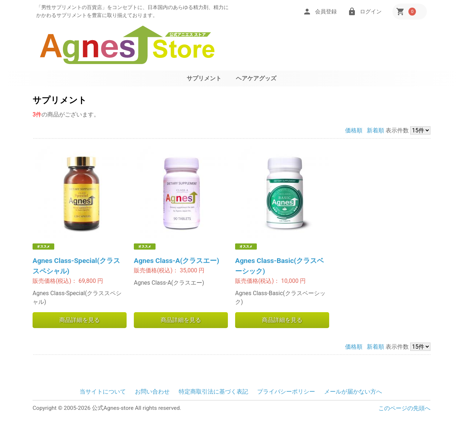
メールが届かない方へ (353, 391)
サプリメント (204, 78)
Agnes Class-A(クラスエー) (176, 260)
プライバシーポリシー (286, 391)
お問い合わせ (152, 391)
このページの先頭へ (404, 408)
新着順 (375, 130)
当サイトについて (103, 391)
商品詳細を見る (79, 320)
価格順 (353, 130)
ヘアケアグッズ (256, 78)
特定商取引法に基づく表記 (213, 391)
